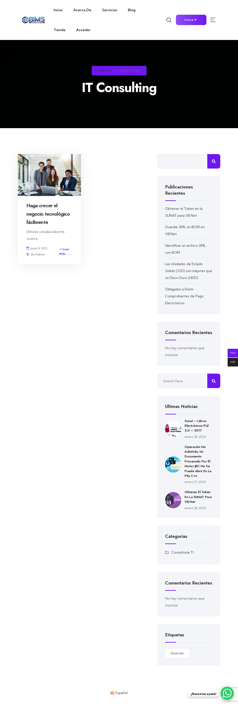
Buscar (213, 161)
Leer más (64, 251)
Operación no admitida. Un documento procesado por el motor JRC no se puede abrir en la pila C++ (198, 461)
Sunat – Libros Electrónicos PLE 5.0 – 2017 (197, 425)
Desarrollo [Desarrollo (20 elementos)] (177, 653)
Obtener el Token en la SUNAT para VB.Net (198, 496)
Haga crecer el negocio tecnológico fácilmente (49, 214)
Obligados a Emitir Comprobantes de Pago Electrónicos (184, 296)
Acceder (83, 30)
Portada (105, 70)
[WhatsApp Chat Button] (227, 693)
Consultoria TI (182, 552)
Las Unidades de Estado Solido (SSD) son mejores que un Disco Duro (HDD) (185, 270)
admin (40, 254)
